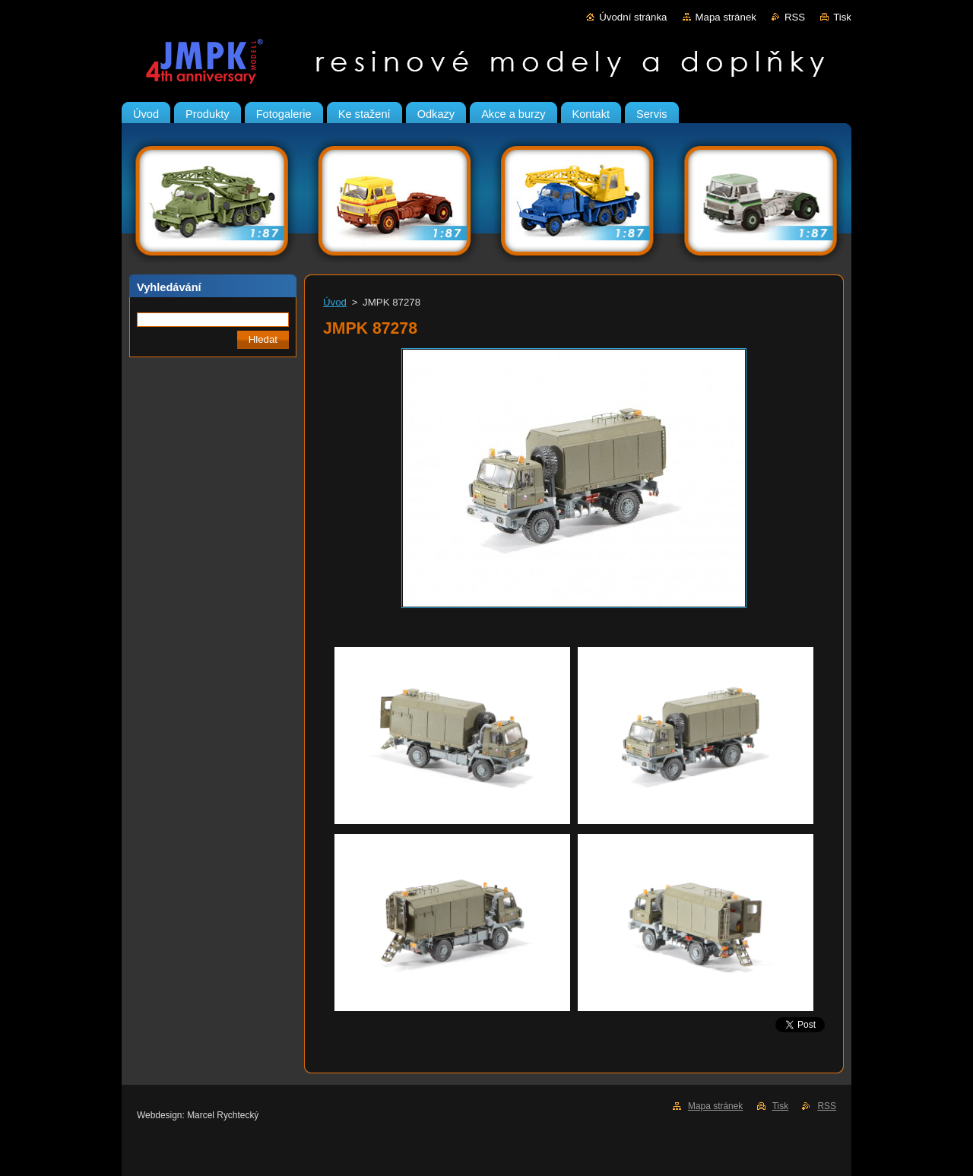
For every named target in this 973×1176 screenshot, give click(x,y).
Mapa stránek (726, 17)
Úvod (335, 302)
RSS (794, 17)
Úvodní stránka (633, 17)
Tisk (842, 17)
